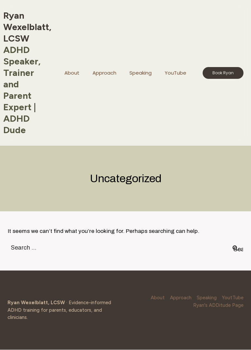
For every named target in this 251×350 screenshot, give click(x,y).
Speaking (140, 72)
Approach (104, 72)
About (71, 72)
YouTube (175, 72)
